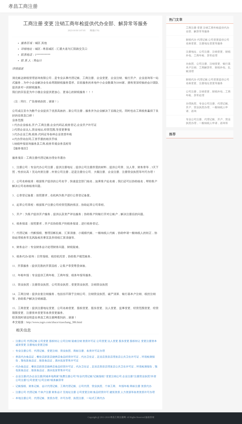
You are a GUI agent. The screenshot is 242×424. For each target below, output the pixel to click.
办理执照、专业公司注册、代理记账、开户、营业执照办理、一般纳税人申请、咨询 (208, 107)
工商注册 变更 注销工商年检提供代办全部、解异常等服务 (207, 29)
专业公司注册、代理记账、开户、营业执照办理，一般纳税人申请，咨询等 (208, 121)
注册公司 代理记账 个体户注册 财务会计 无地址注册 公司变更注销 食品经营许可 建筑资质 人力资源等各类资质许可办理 (85, 392)
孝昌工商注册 (23, 6)
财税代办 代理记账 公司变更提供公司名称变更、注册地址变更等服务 (207, 41)
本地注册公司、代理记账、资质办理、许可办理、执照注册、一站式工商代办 (60, 398)
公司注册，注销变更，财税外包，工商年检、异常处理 (208, 93)
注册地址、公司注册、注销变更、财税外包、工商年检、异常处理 (208, 53)
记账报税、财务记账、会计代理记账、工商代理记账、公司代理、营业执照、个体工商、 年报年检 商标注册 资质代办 (84, 386)
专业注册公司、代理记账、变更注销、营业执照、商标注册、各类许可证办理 (60, 350)
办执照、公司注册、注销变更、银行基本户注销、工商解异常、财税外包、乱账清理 (208, 67)
